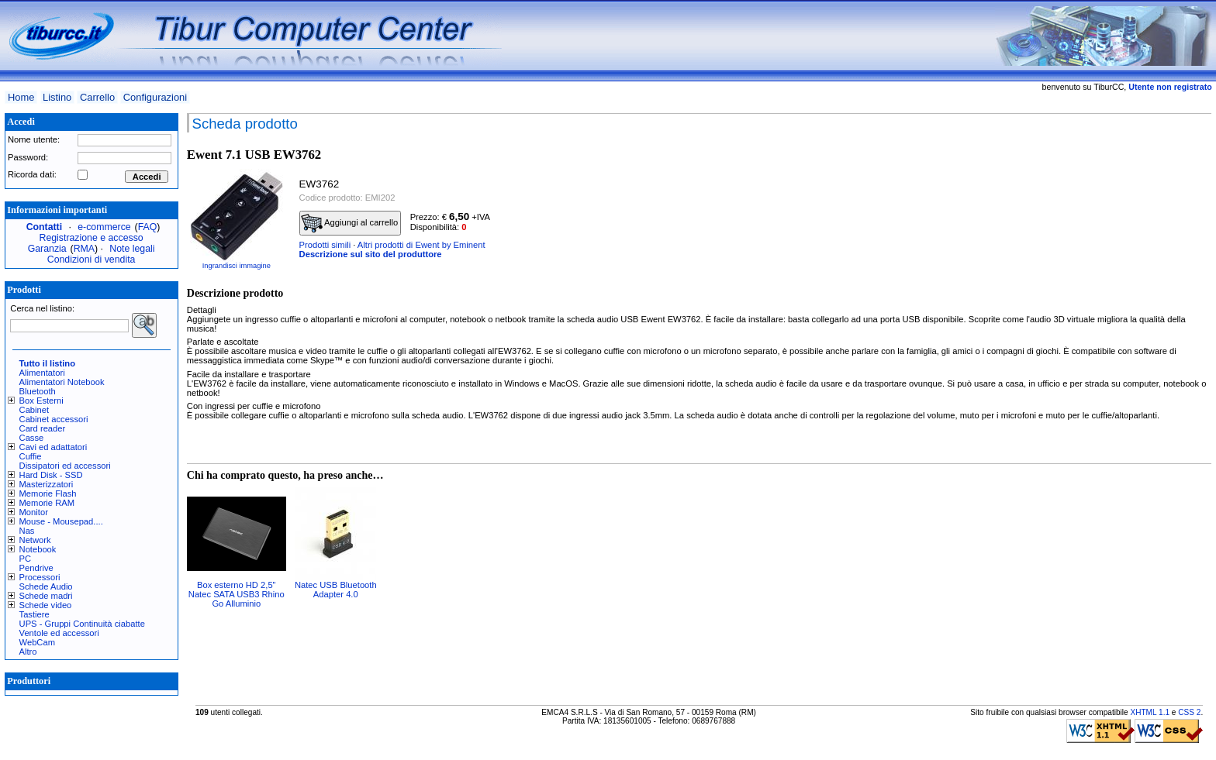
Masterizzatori (46, 484)
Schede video (45, 605)
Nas (27, 530)
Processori (39, 577)
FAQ (147, 227)
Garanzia (47, 248)
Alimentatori (42, 372)
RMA (84, 248)
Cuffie (30, 456)
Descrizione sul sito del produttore (370, 254)
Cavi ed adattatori (53, 447)
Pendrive (36, 568)
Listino (57, 97)
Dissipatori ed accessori (65, 465)
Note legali (131, 248)
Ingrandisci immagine (236, 266)
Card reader (42, 428)
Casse (31, 437)
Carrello (97, 97)
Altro (28, 651)
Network (35, 540)
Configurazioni (155, 97)
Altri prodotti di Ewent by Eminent (421, 244)
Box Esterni (41, 400)
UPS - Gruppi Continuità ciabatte (82, 623)
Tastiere (34, 614)
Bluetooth (37, 391)
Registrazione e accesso (91, 237)
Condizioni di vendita (91, 259)
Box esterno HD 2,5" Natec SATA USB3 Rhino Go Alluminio (236, 594)
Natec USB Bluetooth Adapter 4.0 (336, 589)
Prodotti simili (325, 244)
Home (21, 97)
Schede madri (46, 595)
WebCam (37, 642)
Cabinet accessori (53, 419)
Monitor (33, 512)
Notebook (38, 549)
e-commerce (104, 227)
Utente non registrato (1169, 86)
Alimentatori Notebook (62, 382)
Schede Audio (46, 586)
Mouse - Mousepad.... (61, 521)
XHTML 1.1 (1149, 712)
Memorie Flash (48, 493)
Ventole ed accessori (59, 633)
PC (25, 558)
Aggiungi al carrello (350, 223)
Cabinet (34, 409)
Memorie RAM (46, 502)
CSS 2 (1189, 712)
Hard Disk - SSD (51, 475)
